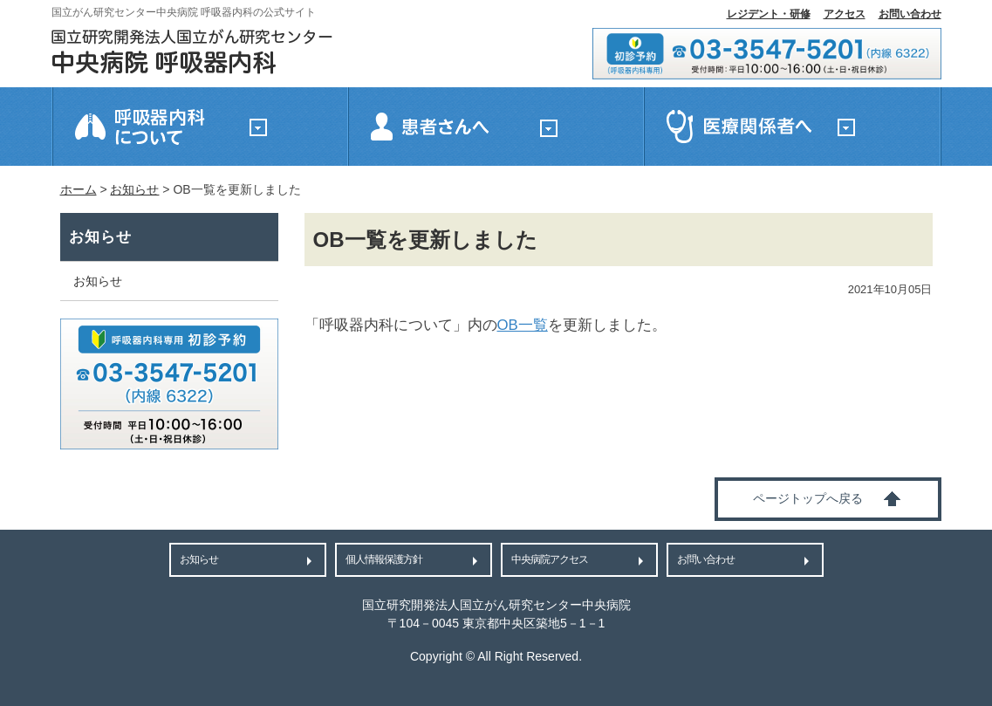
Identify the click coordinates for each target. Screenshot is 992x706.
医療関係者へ (792, 126)
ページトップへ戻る (808, 498)
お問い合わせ (910, 14)
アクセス (844, 14)
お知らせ (134, 189)
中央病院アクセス (549, 559)
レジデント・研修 (769, 14)
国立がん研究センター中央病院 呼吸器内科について (200, 126)
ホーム (78, 189)
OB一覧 (522, 325)
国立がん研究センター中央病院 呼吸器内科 (191, 51)
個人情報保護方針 (383, 559)
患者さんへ (496, 126)
